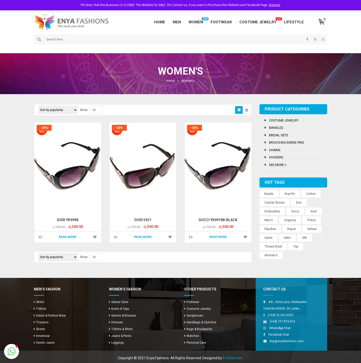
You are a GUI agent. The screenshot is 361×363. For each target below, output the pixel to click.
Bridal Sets (278, 135)
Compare (40, 237)
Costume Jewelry (283, 120)
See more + (278, 165)
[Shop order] (58, 110)
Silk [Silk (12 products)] (304, 237)
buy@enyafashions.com (287, 341)
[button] (11, 351)
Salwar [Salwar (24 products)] (312, 229)
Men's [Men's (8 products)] (268, 220)
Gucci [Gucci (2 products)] (295, 211)
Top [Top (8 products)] (295, 246)
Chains (275, 150)
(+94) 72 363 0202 (280, 315)
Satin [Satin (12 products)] (287, 237)
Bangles (276, 128)
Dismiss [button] (274, 5)
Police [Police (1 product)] (311, 220)
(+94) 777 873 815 (282, 321)
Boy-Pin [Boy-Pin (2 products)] (290, 194)
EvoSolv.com (233, 358)
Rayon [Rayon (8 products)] (291, 229)
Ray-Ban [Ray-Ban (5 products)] (270, 229)
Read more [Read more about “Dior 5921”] (143, 237)
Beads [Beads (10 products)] (269, 194)
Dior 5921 (142, 220)
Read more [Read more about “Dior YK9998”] (67, 237)
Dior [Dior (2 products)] (299, 202)
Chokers (276, 157)
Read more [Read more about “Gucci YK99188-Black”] (218, 237)
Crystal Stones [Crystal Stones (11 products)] (274, 202)
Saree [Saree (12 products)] (268, 237)
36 (94, 110)
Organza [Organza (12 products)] (290, 220)
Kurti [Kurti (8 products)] (314, 211)
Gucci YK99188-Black (218, 220)
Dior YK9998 (67, 220)
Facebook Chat (278, 334)
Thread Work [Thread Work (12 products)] (273, 246)
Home (170, 81)
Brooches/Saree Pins (286, 142)
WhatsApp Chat (280, 328)
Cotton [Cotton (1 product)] (311, 194)
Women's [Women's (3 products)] (271, 255)
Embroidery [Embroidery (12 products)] (272, 211)
